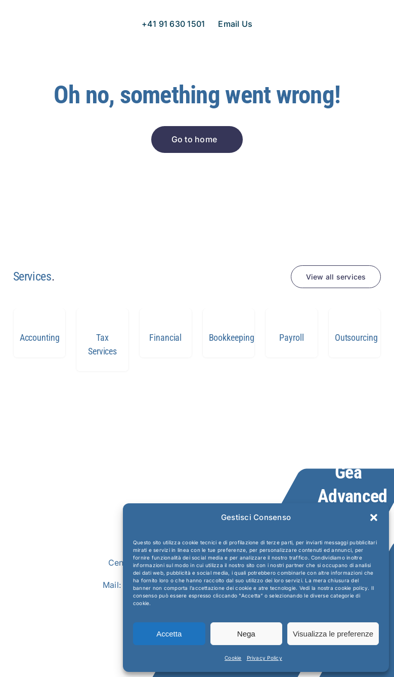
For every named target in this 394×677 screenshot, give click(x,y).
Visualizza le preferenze (333, 633)
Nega (246, 633)
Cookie (233, 658)
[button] (374, 517)
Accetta (169, 633)
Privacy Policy (264, 658)
